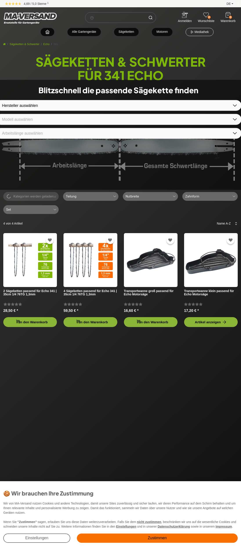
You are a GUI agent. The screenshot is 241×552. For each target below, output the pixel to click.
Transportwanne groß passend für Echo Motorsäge (149, 292)
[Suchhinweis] (92, 18)
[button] (226, 3)
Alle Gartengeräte (84, 31)
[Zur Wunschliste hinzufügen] (50, 240)
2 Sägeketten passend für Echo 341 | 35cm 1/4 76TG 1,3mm (30, 292)
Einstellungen (36, 538)
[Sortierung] (226, 223)
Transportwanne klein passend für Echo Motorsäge (209, 292)
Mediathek (199, 32)
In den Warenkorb (32, 321)
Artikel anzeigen (211, 322)
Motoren (162, 31)
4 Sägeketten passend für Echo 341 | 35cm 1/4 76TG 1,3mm (90, 292)
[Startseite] (4, 44)
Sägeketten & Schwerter (25, 44)
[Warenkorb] (228, 15)
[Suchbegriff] (115, 18)
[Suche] (150, 18)
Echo (46, 44)
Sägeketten (126, 31)
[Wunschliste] (206, 15)
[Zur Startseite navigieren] (47, 32)
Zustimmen (157, 538)
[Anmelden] (185, 18)
